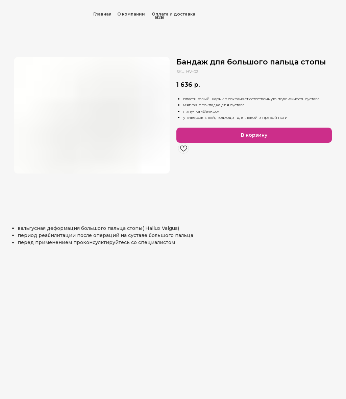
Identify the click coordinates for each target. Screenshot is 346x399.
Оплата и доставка (173, 14)
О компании (131, 14)
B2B (159, 17)
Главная (102, 14)
